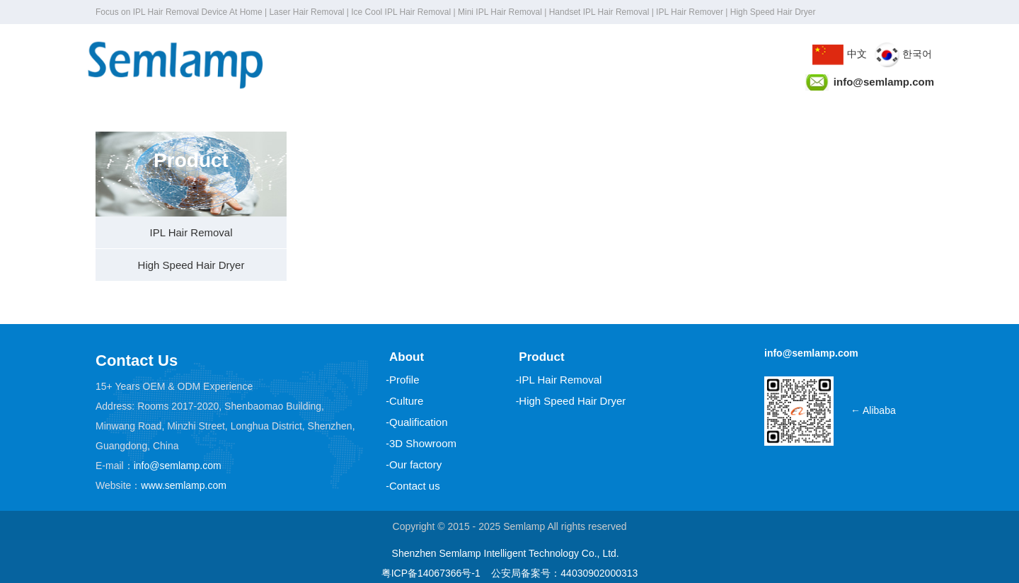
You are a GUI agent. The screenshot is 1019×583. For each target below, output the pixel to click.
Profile (404, 380)
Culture (406, 401)
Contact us (414, 486)
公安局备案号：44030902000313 (564, 573)
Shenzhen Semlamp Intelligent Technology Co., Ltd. (505, 553)
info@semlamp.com (177, 465)
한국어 (903, 53)
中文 (839, 53)
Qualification (418, 422)
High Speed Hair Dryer (191, 265)
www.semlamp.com (183, 485)
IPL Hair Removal (191, 232)
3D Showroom (422, 443)
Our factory (415, 464)
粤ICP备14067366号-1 (430, 573)
